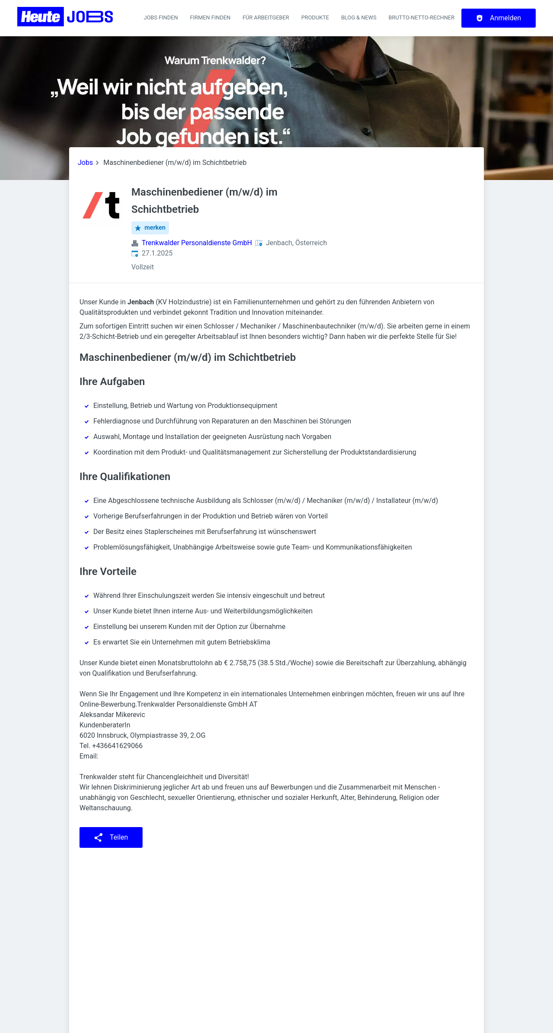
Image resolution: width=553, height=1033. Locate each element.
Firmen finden (210, 17)
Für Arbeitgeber (265, 17)
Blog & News (359, 17)
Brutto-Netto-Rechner (421, 17)
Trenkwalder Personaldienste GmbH (197, 243)
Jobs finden (161, 17)
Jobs (85, 162)
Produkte (315, 17)
